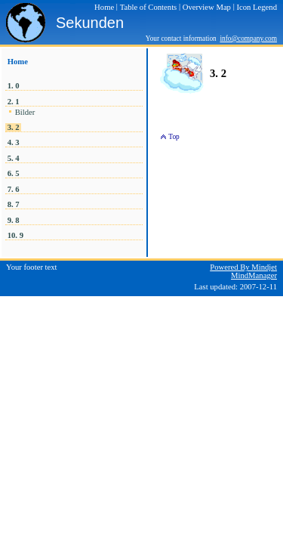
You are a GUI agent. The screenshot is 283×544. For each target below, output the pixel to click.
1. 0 (13, 86)
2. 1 (13, 101)
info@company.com (248, 38)
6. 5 (13, 173)
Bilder (25, 112)
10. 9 (15, 235)
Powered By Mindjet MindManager (243, 271)
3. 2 (13, 127)
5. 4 (13, 158)
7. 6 (13, 189)
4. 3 (13, 142)
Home (17, 61)
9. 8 (13, 220)
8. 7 (13, 204)
